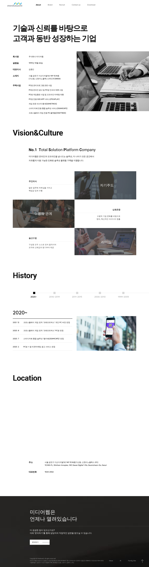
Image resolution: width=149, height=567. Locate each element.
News (111, 561)
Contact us (76, 5)
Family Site (132, 561)
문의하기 (35, 542)
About (38, 5)
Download (91, 5)
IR (120, 561)
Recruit (62, 5)
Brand (50, 5)
